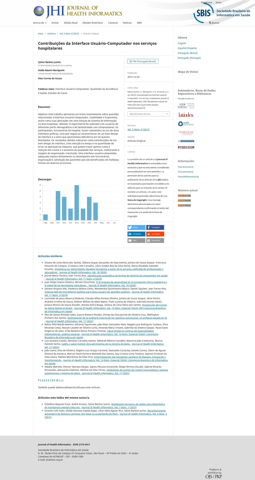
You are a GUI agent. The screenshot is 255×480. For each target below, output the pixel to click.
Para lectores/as (186, 166)
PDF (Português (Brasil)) (144, 61)
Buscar (214, 22)
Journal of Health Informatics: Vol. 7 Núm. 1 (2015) (109, 407)
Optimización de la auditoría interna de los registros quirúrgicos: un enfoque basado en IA (117, 317)
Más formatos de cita (140, 113)
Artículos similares (50, 256)
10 (57, 380)
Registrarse (206, 2)
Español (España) (187, 48)
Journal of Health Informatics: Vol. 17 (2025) (69, 321)
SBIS (139, 22)
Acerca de (39, 22)
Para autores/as (185, 171)
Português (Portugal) (189, 57)
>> (62, 380)
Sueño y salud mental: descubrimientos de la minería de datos (96, 343)
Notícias (127, 22)
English (182, 43)
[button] (136, 227)
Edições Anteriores (93, 22)
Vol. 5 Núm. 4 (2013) (69, 33)
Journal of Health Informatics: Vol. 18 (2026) (83, 272)
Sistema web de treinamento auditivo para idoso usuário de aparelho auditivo (87, 291)
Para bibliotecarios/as (188, 176)
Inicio (40, 33)
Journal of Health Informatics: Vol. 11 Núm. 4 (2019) (74, 278)
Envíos (55, 22)
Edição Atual (70, 22)
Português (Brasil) (188, 53)
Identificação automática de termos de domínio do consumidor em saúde (127, 275)
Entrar (219, 2)
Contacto (113, 22)
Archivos (51, 33)
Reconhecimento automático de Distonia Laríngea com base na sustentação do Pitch (105, 412)
